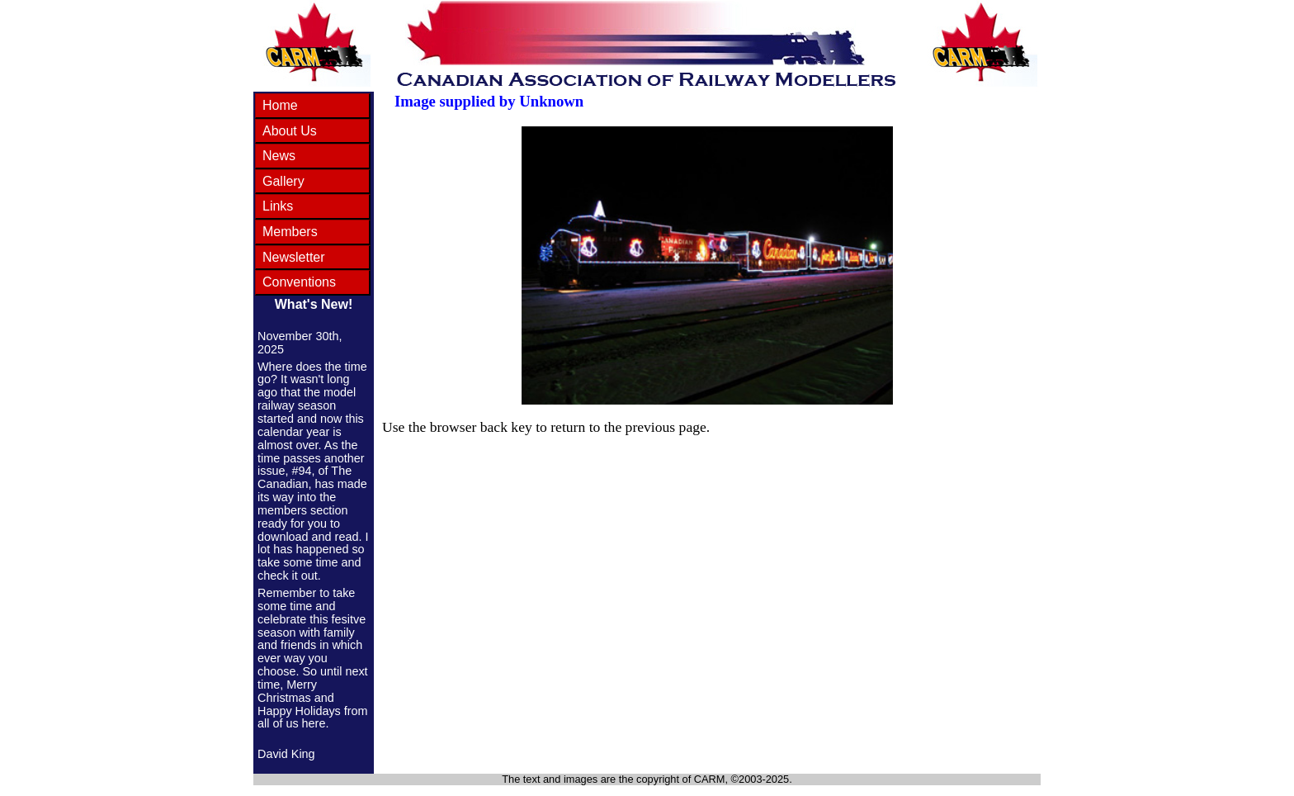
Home (280, 105)
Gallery (283, 181)
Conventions (299, 282)
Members (290, 232)
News (278, 156)
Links (277, 206)
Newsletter (293, 257)
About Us (289, 131)
